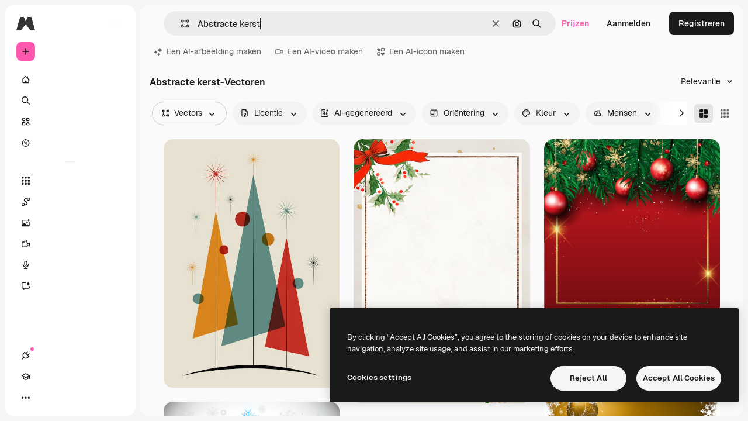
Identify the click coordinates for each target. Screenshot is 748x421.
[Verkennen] (70, 142)
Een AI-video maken (319, 51)
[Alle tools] (70, 180)
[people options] (623, 113)
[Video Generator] (70, 243)
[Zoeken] (70, 100)
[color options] (547, 113)
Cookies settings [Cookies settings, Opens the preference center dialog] (379, 377)
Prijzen (575, 23)
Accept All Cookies (679, 378)
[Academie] (46, 397)
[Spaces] (70, 201)
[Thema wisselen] (67, 397)
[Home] (70, 79)
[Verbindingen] (25, 397)
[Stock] (70, 121)
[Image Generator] (70, 222)
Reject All (588, 378)
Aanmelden (628, 23)
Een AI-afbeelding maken (207, 51)
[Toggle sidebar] (114, 23)
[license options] (270, 113)
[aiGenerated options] (364, 113)
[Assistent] (70, 286)
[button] (180, 23)
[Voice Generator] (70, 265)
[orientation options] (465, 113)
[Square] (724, 113)
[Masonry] (703, 113)
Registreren (701, 23)
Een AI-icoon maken (421, 51)
